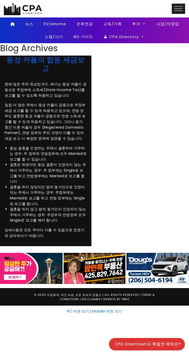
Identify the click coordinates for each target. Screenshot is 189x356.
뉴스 (29, 23)
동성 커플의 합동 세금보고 (45, 64)
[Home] (12, 23)
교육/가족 (112, 23)
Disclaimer (91, 299)
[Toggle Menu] (178, 8)
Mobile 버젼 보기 (107, 311)
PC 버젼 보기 (78, 311)
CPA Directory (126, 36)
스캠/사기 (54, 36)
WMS (126, 299)
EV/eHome (55, 23)
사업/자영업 (167, 23)
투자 (139, 23)
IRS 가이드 (83, 36)
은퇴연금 (84, 23)
